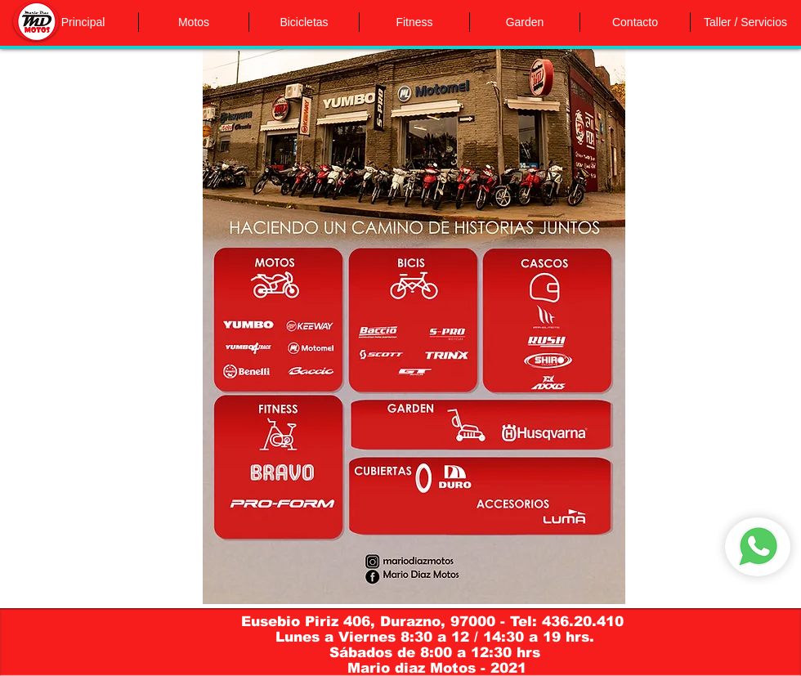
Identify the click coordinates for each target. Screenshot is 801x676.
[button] (193, 22)
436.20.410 (585, 621)
